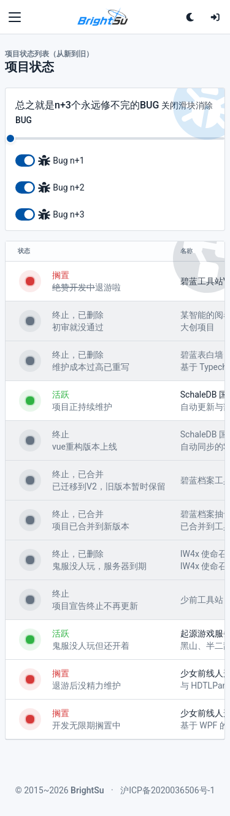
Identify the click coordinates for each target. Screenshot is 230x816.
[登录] (215, 17)
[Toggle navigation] (15, 17)
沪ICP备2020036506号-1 (167, 790)
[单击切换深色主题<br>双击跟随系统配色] (191, 17)
